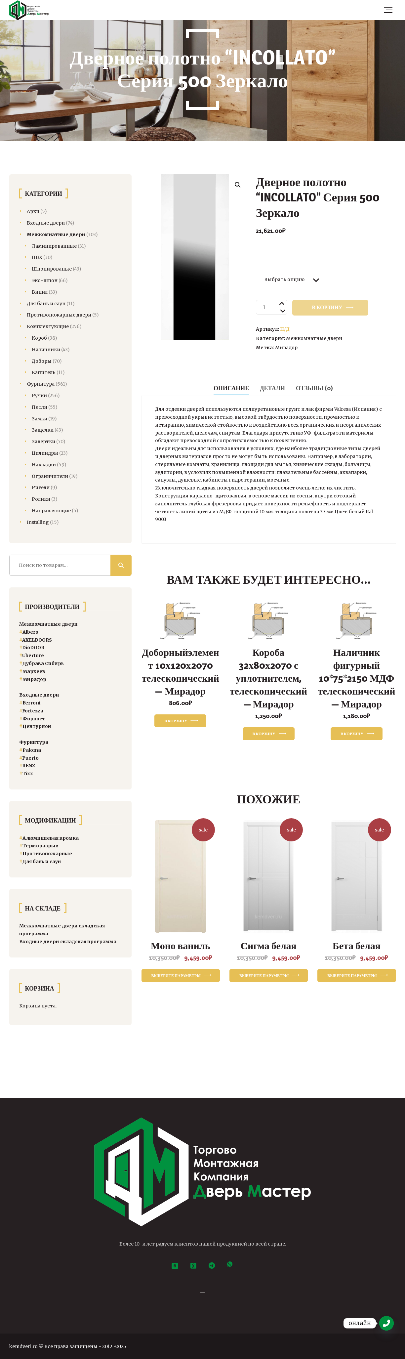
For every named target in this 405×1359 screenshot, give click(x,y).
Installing (38, 522)
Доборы (42, 361)
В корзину (327, 307)
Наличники (46, 350)
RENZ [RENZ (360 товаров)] (27, 766)
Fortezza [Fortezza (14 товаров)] (31, 711)
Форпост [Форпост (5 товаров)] (32, 719)
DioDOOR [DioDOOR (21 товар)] (31, 648)
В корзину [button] (175, 720)
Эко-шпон (45, 280)
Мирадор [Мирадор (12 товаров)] (32, 679)
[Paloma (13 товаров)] (30, 750)
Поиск (121, 565)
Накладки (44, 465)
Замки (39, 419)
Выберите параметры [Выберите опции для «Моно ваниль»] (176, 975)
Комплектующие (48, 326)
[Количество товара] (271, 307)
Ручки (39, 396)
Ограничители (50, 476)
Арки (33, 211)
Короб (39, 338)
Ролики (41, 499)
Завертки (43, 442)
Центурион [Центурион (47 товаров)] (35, 726)
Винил (40, 292)
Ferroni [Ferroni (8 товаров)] (29, 703)
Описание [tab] (231, 388)
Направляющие (51, 511)
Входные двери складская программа (67, 942)
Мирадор (286, 348)
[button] (238, 185)
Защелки (43, 430)
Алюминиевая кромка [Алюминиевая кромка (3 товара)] (49, 838)
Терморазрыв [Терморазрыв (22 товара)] (39, 846)
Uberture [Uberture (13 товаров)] (31, 655)
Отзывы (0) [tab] (314, 388)
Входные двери (46, 223)
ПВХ (37, 257)
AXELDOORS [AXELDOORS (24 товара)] (35, 640)
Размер (270, 262)
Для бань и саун (46, 304)
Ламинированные (54, 246)
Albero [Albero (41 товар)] (28, 632)
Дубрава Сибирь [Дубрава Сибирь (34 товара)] (41, 663)
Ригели (41, 487)
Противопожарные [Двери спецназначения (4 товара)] (45, 854)
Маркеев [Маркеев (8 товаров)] (32, 671)
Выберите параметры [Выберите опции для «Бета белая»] (352, 975)
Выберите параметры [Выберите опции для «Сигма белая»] (264, 975)
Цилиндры (45, 453)
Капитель (44, 372)
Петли (39, 407)
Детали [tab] (272, 388)
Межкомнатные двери (314, 338)
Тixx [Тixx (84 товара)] (26, 774)
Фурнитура (41, 384)
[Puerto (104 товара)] (29, 758)
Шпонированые (52, 269)
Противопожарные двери (59, 315)
